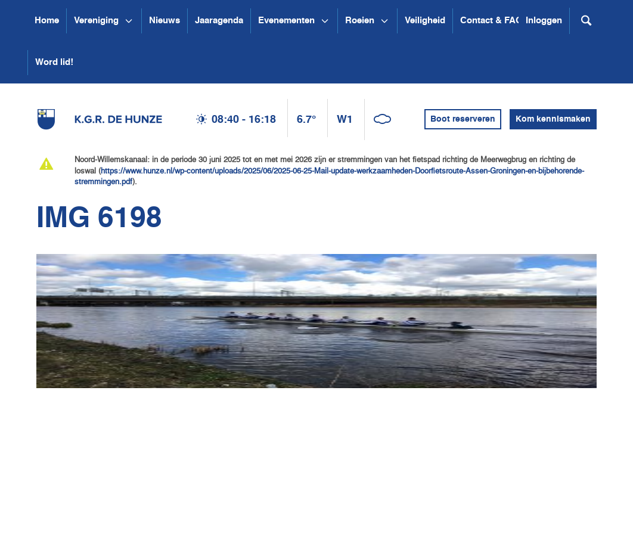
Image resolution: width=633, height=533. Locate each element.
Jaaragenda (219, 20)
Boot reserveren (462, 119)
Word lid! (54, 62)
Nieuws (164, 20)
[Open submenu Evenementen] (324, 20)
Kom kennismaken (553, 119)
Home (47, 20)
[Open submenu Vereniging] (128, 20)
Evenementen (286, 20)
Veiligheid (425, 20)
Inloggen (544, 20)
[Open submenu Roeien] (384, 20)
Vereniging (96, 20)
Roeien (359, 20)
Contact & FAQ (491, 20)
